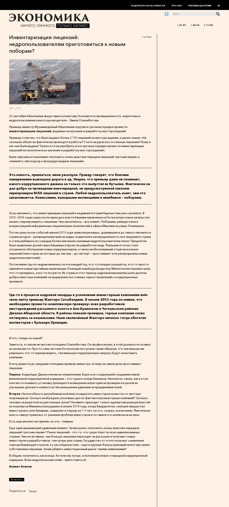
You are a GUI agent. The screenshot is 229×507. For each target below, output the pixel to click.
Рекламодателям (199, 5)
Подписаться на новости (148, 5)
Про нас (177, 5)
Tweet (32, 491)
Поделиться (17, 491)
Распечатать (17, 479)
